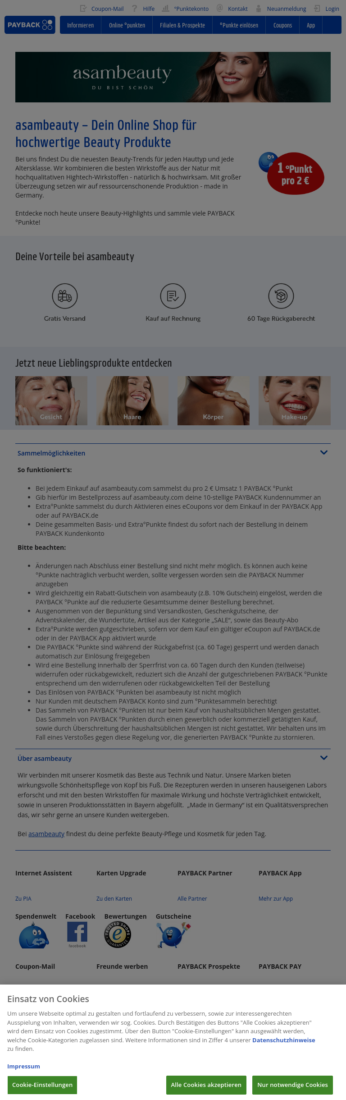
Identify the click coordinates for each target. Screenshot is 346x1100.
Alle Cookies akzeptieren (206, 1090)
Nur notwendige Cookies (292, 1090)
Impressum (23, 1072)
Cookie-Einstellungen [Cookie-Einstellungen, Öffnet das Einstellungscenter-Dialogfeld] (42, 1090)
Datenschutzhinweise (283, 1045)
